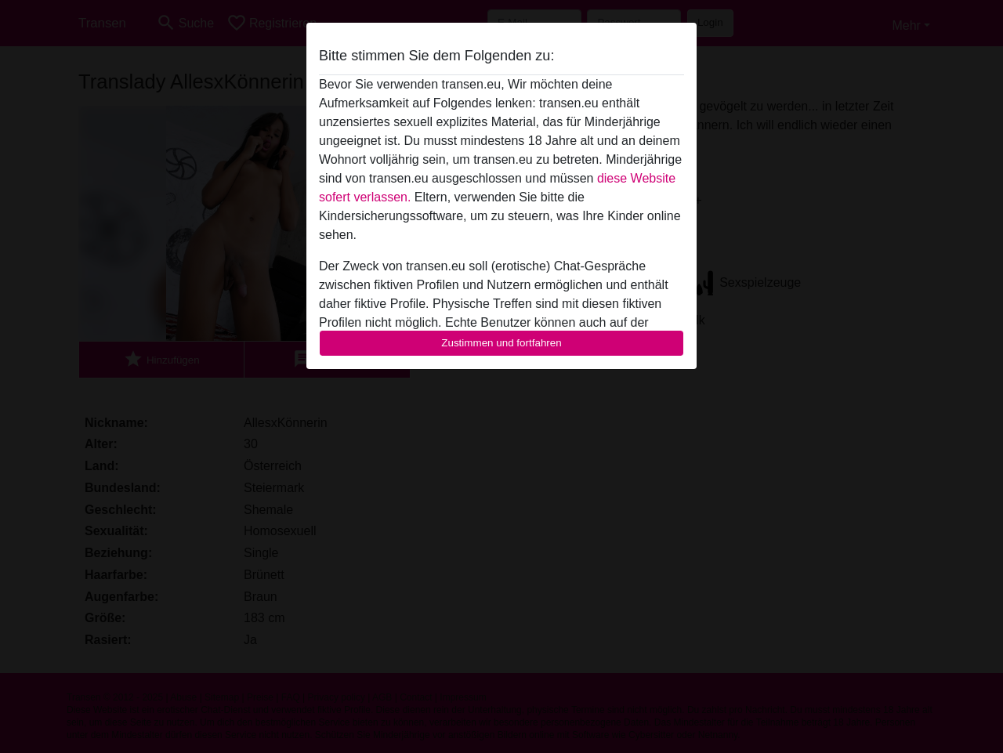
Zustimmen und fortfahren (501, 343)
